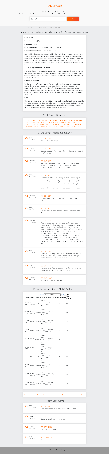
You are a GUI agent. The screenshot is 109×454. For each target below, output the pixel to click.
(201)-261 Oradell (44, 27)
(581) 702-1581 (30, 120)
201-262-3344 (46, 406)
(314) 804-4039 (53, 120)
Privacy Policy (60, 450)
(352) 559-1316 (30, 122)
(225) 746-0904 (42, 124)
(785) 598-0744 (76, 120)
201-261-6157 (46, 149)
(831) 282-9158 (65, 120)
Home (26, 27)
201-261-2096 (46, 278)
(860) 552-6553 (42, 120)
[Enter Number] (48, 19)
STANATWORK (54, 5)
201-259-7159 (46, 427)
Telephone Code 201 (34, 27)
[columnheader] (27, 297)
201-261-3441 (46, 138)
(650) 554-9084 (65, 126)
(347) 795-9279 (31, 124)
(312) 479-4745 (76, 126)
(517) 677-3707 (53, 122)
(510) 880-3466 (77, 124)
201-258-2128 (46, 437)
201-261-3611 (46, 221)
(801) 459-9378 (54, 124)
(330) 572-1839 (76, 122)
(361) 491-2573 (65, 124)
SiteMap (52, 450)
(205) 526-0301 (41, 122)
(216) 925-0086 (31, 126)
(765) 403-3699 (64, 122)
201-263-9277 (46, 417)
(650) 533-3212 (42, 126)
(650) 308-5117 (53, 126)
